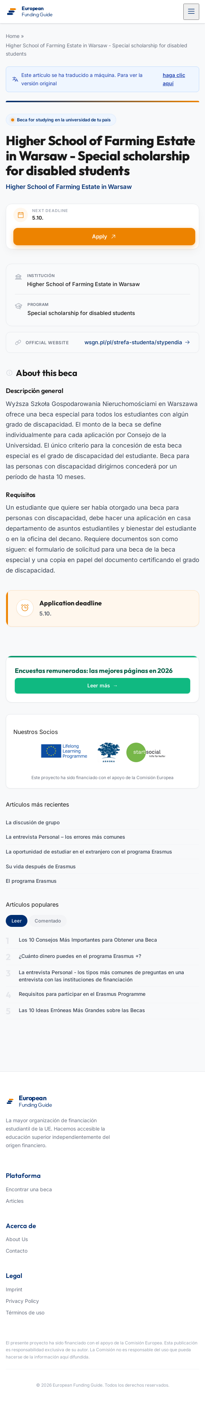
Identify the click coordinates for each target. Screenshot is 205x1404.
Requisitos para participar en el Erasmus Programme (82, 994)
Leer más (102, 685)
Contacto (16, 1251)
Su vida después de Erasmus (41, 866)
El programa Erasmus (31, 881)
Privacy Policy (22, 1301)
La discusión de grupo (33, 822)
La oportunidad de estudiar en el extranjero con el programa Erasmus (89, 851)
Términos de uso (25, 1312)
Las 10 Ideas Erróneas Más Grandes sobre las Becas (82, 1010)
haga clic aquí (174, 79)
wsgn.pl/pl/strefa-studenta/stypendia (137, 342)
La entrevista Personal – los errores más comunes (65, 837)
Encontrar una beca (29, 1189)
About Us (17, 1239)
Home (12, 36)
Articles (14, 1201)
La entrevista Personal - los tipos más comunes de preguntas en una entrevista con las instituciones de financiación (101, 975)
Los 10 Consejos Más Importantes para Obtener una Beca (88, 940)
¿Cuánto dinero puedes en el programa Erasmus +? (80, 956)
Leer (19, 920)
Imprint (14, 1289)
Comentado (48, 921)
